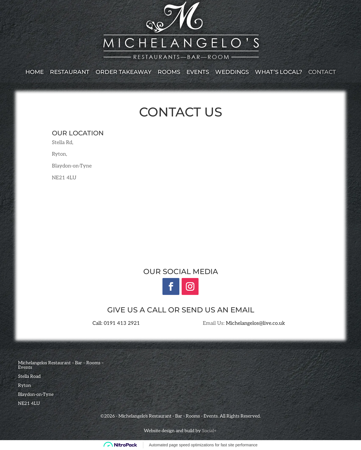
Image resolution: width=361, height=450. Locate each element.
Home (34, 72)
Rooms (169, 72)
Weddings (232, 72)
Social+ (209, 431)
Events (197, 72)
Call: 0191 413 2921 (116, 323)
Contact (322, 72)
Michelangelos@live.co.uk (255, 323)
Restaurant (69, 72)
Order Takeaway (123, 72)
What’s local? (278, 72)
